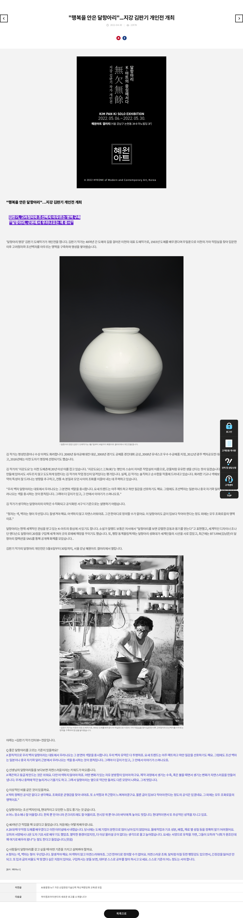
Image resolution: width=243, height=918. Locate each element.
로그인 (229, 428)
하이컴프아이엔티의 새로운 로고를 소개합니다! (64, 897)
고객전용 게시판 (229, 446)
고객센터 (229, 481)
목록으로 (121, 913)
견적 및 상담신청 (229, 463)
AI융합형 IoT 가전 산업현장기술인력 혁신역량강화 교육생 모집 (71, 887)
